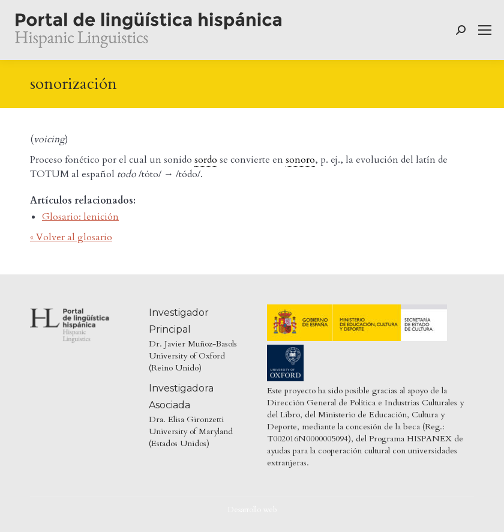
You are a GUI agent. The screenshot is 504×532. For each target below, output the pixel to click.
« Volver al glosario (71, 237)
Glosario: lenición (80, 216)
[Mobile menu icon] (485, 30)
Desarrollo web (252, 509)
